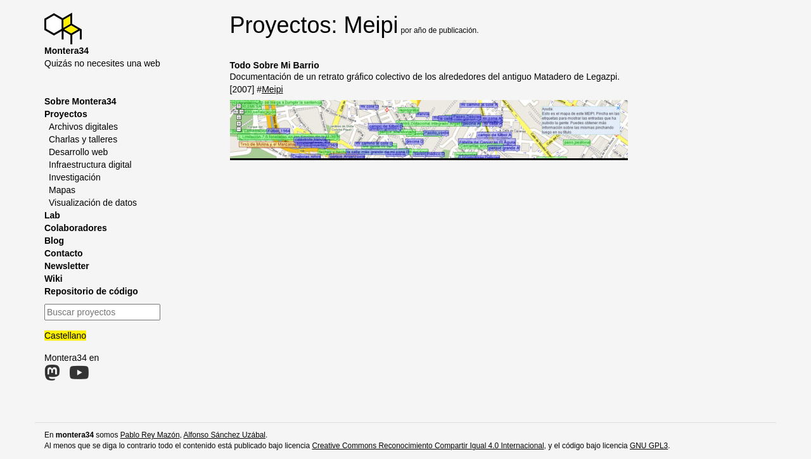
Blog (54, 241)
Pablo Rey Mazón (150, 435)
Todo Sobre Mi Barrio (274, 65)
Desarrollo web (78, 152)
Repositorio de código (91, 291)
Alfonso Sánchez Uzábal (224, 435)
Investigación (75, 177)
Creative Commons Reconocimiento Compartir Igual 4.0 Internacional (428, 445)
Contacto (63, 253)
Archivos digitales (83, 127)
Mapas (62, 190)
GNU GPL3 (649, 445)
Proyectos (65, 114)
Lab (52, 215)
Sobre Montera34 (80, 101)
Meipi (272, 89)
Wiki (53, 279)
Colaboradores (75, 228)
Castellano (65, 335)
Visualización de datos (93, 203)
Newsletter (66, 266)
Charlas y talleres (83, 139)
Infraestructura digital (90, 165)
